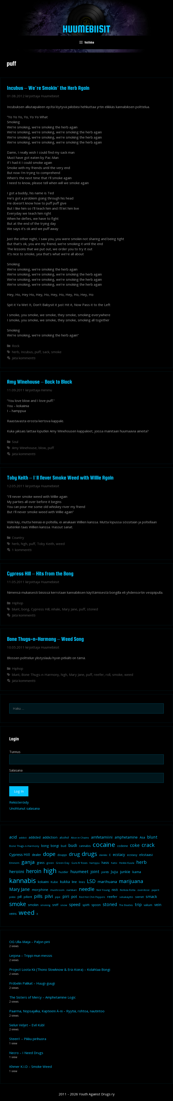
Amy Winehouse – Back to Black (39, 382)
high (24, 543)
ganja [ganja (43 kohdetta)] (28, 861)
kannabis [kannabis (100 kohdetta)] (22, 880)
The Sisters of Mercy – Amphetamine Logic (42, 997)
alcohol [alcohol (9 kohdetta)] (64, 837)
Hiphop (17, 603)
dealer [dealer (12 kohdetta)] (36, 855)
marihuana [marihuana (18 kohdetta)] (107, 881)
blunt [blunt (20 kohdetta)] (152, 837)
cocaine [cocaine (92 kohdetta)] (104, 844)
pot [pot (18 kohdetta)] (74, 896)
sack (46, 352)
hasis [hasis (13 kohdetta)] (105, 862)
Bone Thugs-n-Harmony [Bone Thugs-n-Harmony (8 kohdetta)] (24, 846)
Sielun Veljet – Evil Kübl (26, 1025)
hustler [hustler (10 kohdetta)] (63, 872)
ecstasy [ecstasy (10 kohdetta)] (132, 855)
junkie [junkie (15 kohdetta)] (125, 871)
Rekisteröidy (19, 802)
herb (15, 352)
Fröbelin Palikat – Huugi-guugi (32, 983)
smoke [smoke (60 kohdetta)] (17, 904)
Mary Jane (69, 609)
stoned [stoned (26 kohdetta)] (110, 904)
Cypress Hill (40, 609)
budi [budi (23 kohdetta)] (72, 845)
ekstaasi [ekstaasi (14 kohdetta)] (146, 854)
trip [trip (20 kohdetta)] (138, 904)
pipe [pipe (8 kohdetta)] (57, 897)
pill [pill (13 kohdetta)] (20, 896)
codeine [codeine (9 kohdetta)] (122, 846)
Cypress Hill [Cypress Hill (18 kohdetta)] (19, 854)
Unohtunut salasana (24, 808)
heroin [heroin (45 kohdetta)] (33, 871)
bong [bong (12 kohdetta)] (45, 846)
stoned (92, 609)
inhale (55, 609)
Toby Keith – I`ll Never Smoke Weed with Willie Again (60, 478)
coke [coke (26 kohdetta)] (135, 845)
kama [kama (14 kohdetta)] (136, 871)
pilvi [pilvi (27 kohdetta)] (49, 896)
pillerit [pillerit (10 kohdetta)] (28, 897)
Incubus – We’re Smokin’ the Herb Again (48, 88)
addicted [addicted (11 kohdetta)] (35, 837)
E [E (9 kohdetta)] (110, 855)
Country (18, 537)
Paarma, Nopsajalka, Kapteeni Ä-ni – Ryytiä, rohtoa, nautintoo (57, 1011)
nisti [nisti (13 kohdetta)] (115, 889)
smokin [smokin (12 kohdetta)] (33, 905)
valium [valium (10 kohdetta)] (148, 905)
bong (25, 609)
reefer (99, 674)
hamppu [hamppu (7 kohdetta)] (94, 863)
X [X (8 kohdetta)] (37, 914)
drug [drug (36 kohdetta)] (74, 854)
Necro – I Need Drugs (26, 1052)
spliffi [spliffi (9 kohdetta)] (85, 905)
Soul (15, 441)
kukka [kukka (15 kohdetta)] (65, 881)
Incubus (27, 352)
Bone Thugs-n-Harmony (40, 674)
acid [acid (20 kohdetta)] (13, 837)
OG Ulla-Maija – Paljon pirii (29, 941)
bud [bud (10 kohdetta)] (63, 846)
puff (38, 352)
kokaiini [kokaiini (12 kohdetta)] (43, 882)
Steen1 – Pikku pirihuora (27, 1038)
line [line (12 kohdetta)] (74, 882)
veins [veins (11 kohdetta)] (13, 914)
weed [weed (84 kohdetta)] (26, 912)
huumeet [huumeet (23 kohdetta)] (79, 871)
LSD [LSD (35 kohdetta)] (91, 881)
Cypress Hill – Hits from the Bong (40, 573)
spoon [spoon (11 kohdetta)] (96, 905)
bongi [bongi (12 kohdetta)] (55, 846)
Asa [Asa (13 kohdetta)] (142, 837)
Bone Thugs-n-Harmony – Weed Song (45, 639)
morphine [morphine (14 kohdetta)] (40, 889)
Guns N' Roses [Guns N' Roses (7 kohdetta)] (79, 863)
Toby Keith (45, 543)
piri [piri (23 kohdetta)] (65, 896)
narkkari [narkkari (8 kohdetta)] (71, 890)
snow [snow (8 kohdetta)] (63, 905)
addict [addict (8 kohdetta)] (23, 837)
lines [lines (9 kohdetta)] (82, 882)
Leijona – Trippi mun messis (30, 955)
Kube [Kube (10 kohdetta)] (54, 882)
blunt (16, 609)
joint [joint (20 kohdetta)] (95, 871)
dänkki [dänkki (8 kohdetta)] (103, 855)
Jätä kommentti (23, 358)
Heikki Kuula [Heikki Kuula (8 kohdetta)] (126, 863)
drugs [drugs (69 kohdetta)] (89, 854)
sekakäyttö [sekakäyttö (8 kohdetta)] (126, 897)
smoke (56, 352)
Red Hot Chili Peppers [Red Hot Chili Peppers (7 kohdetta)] (92, 897)
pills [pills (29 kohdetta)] (38, 896)
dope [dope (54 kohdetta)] (49, 854)
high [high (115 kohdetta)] (50, 870)
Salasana (16, 770)
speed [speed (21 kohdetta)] (74, 904)
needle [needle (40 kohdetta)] (86, 888)
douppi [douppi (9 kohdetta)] (62, 855)
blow (42, 447)
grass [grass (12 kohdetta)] (41, 862)
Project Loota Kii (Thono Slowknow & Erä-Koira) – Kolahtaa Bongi (59, 969)
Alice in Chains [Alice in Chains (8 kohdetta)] (80, 837)
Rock (15, 345)
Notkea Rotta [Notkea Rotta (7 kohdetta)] (127, 890)
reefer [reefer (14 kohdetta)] (112, 896)
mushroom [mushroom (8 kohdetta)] (57, 890)
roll (108, 674)
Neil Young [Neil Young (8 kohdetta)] (103, 890)
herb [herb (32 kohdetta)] (141, 862)
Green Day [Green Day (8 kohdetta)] (62, 863)
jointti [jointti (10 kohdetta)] (105, 872)
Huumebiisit (86, 29)
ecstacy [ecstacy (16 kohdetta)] (119, 854)
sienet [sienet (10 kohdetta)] (139, 897)
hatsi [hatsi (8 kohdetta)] (114, 863)
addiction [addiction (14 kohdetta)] (50, 837)
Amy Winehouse (24, 447)
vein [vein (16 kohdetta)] (157, 904)
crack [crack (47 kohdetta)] (148, 844)
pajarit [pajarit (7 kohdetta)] (155, 890)
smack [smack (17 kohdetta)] (151, 896)
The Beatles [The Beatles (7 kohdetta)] (126, 905)
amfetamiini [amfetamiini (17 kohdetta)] (102, 837)
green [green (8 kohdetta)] (50, 863)
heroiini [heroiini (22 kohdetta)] (16, 871)
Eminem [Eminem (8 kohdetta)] (14, 863)
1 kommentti (22, 549)
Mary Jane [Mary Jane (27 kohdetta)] (19, 889)
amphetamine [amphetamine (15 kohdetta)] (126, 837)
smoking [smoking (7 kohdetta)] (45, 905)
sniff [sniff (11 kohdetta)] (55, 905)
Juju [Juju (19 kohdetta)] (114, 871)
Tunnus (14, 751)
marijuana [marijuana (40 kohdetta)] (131, 881)
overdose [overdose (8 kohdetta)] (143, 890)
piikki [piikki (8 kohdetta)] (12, 897)
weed (60, 543)
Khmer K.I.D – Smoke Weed (30, 1066)
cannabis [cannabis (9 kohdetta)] (85, 846)
